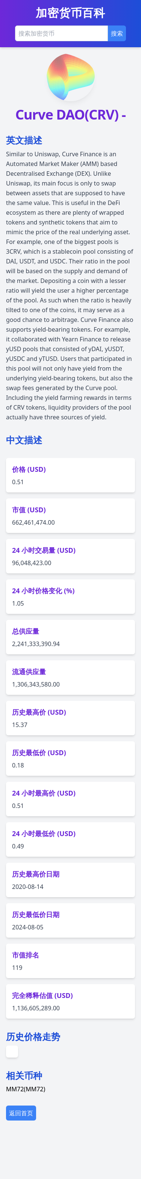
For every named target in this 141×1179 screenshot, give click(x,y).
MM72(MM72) (25, 1141)
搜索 (117, 33)
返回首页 (21, 1165)
